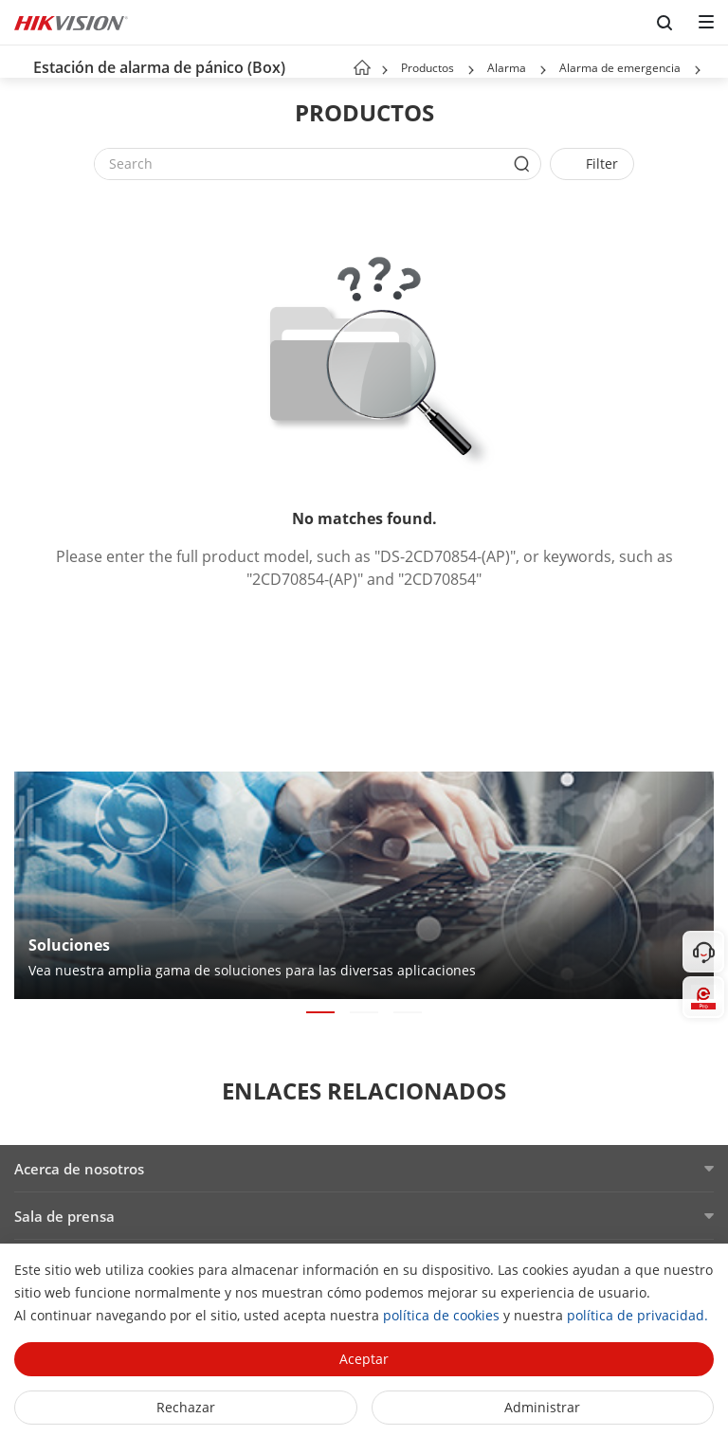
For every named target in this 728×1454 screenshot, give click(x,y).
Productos (427, 68)
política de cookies (441, 1315)
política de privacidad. (637, 1315)
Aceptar (364, 1359)
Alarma (506, 68)
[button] (471, 70)
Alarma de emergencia (620, 68)
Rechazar (185, 1407)
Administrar (542, 1407)
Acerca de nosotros (79, 1168)
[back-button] (18, 61)
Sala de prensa (64, 1216)
